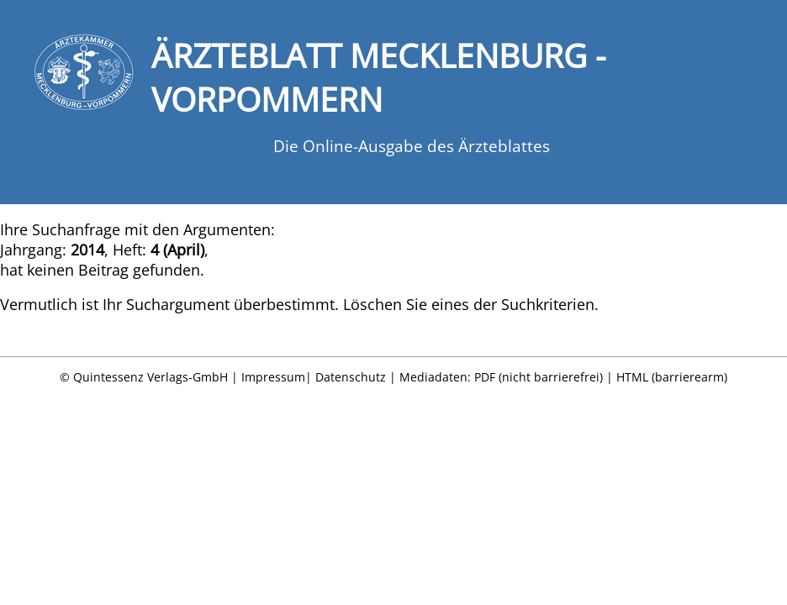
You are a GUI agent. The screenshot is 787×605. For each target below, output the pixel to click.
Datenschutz (350, 377)
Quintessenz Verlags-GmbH (150, 377)
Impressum (273, 377)
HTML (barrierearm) (671, 377)
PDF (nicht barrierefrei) (538, 377)
